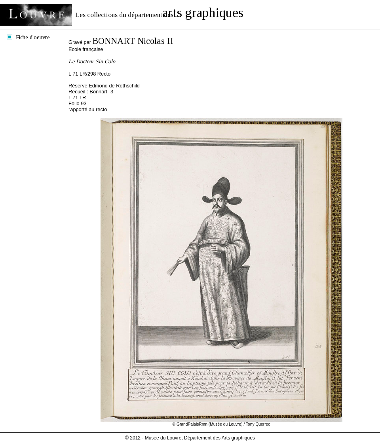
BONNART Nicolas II (132, 41)
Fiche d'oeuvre (33, 37)
